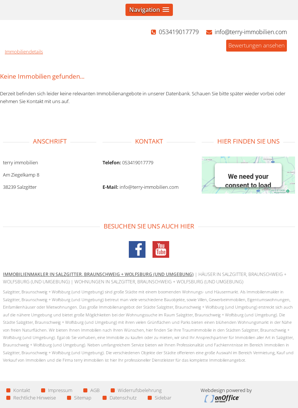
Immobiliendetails (24, 51)
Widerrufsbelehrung (136, 390)
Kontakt (18, 390)
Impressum (56, 390)
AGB (91, 390)
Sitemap (79, 397)
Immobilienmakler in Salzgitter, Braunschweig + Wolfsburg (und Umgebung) (98, 274)
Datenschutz (120, 397)
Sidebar (159, 397)
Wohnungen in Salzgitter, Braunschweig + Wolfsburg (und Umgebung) (158, 282)
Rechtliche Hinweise (31, 397)
